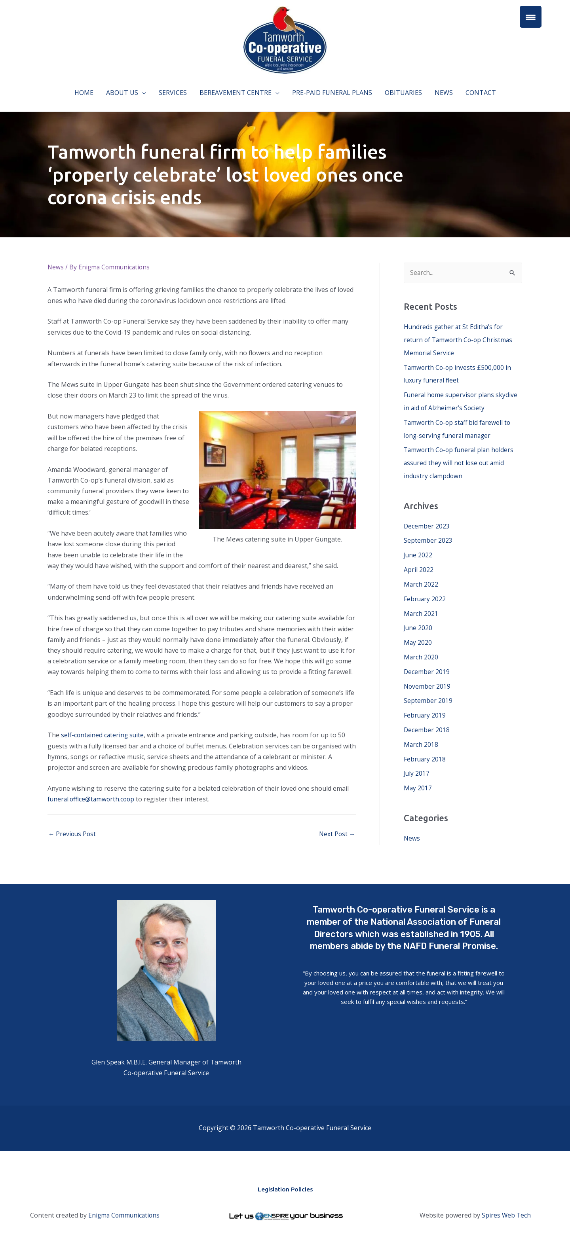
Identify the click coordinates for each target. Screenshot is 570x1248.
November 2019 (427, 679)
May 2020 (418, 636)
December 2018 (427, 722)
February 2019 (425, 707)
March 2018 (421, 736)
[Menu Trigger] (531, 17)
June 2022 (418, 551)
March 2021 (421, 608)
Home (83, 92)
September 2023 (428, 536)
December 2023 (427, 522)
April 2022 (418, 565)
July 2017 (417, 764)
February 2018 (425, 750)
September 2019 (428, 693)
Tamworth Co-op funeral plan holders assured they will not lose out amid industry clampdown (460, 460)
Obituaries (403, 92)
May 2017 (418, 779)
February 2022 (425, 593)
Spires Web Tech (506, 1216)
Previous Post (72, 834)
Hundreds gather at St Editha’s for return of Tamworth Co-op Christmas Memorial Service (459, 340)
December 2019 (427, 665)
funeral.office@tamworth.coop (92, 799)
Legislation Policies (285, 1189)
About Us (122, 92)
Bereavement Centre (236, 92)
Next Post (336, 834)
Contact (481, 92)
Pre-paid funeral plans (332, 92)
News (444, 92)
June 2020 (418, 622)
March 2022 (421, 579)
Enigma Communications (124, 1216)
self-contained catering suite (103, 735)
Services (173, 92)
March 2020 (421, 650)
